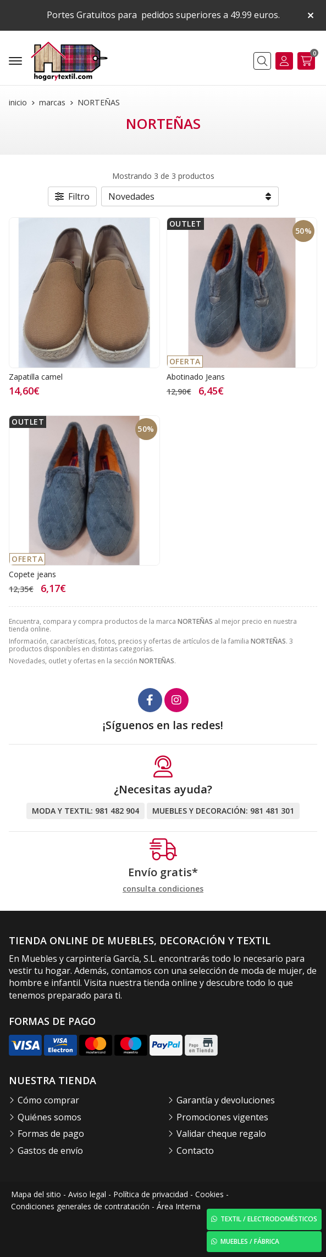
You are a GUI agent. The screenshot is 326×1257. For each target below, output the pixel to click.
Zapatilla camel (36, 376)
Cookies (209, 1194)
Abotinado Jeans (196, 376)
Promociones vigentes (222, 1117)
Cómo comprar (48, 1100)
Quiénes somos (49, 1117)
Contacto (195, 1151)
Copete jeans (32, 574)
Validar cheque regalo (221, 1134)
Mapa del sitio (36, 1194)
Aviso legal (87, 1194)
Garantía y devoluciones (225, 1100)
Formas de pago (51, 1134)
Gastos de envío (50, 1151)
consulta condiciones (163, 889)
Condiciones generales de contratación (80, 1206)
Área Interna (179, 1206)
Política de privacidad (150, 1194)
